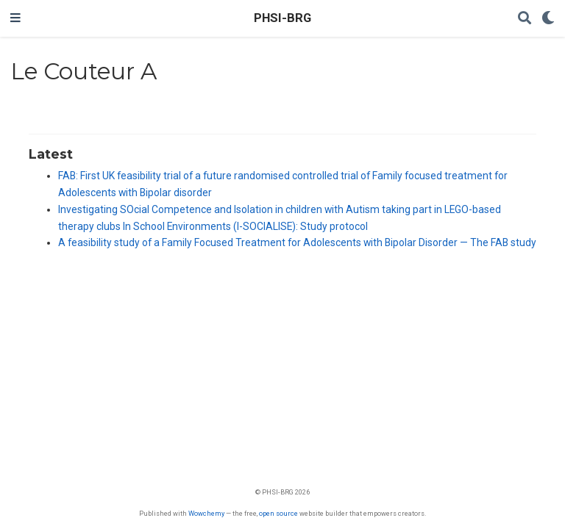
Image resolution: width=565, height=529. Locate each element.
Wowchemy (206, 513)
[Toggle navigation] (15, 18)
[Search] (524, 18)
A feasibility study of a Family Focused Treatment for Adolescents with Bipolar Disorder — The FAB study (297, 242)
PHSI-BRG (282, 18)
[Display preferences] (548, 18)
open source (278, 513)
